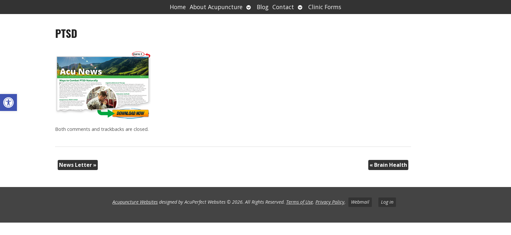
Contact (283, 7)
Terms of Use (299, 202)
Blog (263, 7)
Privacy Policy (329, 202)
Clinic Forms (324, 7)
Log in (387, 202)
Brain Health (388, 164)
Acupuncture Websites (135, 202)
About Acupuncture (216, 7)
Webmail (360, 202)
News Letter (77, 164)
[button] (8, 102)
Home (178, 7)
